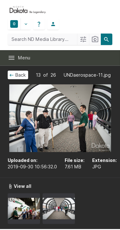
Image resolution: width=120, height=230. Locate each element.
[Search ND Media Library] (42, 39)
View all (19, 186)
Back (17, 75)
